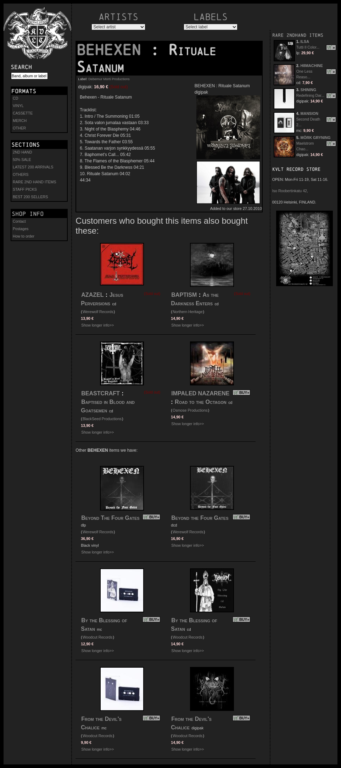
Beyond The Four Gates (110, 518)
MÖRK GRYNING (316, 137)
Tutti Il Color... (307, 47)
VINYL (18, 106)
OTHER (19, 128)
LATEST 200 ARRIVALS (33, 167)
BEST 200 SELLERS (30, 197)
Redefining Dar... (310, 95)
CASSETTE (23, 113)
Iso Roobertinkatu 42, (290, 191)
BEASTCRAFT (100, 393)
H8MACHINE (312, 65)
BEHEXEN (113, 50)
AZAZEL (92, 295)
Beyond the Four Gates (199, 518)
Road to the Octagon (201, 402)
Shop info (28, 214)
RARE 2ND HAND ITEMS (34, 182)
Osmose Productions (190, 410)
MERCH (20, 120)
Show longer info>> (97, 325)
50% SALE (22, 159)
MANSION (309, 113)
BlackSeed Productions (102, 419)
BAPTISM (184, 295)
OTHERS (20, 174)
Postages (20, 229)
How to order (23, 236)
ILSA (305, 41)
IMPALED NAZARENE (200, 393)
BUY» (244, 392)
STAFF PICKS (25, 189)
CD (15, 98)
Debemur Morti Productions (109, 79)
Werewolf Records (98, 312)
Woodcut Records (98, 637)
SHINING (308, 90)
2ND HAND (22, 152)
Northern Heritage (188, 312)
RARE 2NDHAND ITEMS (297, 35)
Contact (19, 221)
